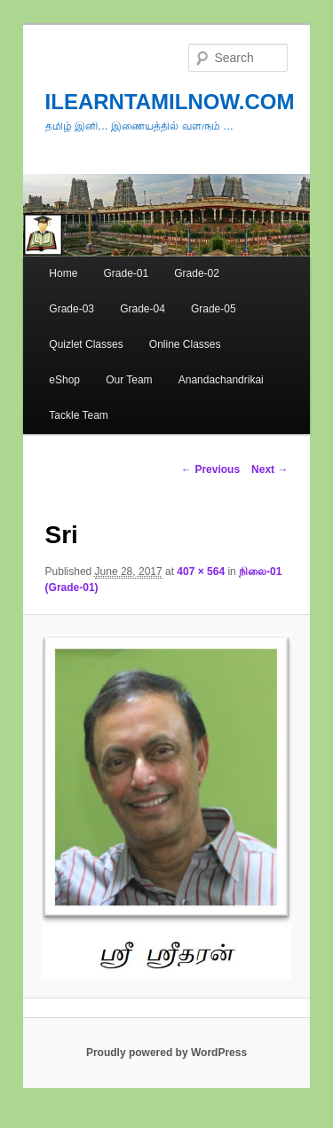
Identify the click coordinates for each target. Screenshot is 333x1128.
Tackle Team (78, 415)
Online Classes (185, 344)
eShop (64, 380)
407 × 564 (201, 571)
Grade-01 (125, 273)
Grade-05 (213, 309)
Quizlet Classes (86, 344)
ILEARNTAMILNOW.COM (170, 102)
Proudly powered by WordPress (166, 1052)
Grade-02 (196, 273)
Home (63, 273)
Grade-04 (142, 309)
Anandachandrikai (221, 380)
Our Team (129, 380)
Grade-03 (71, 309)
